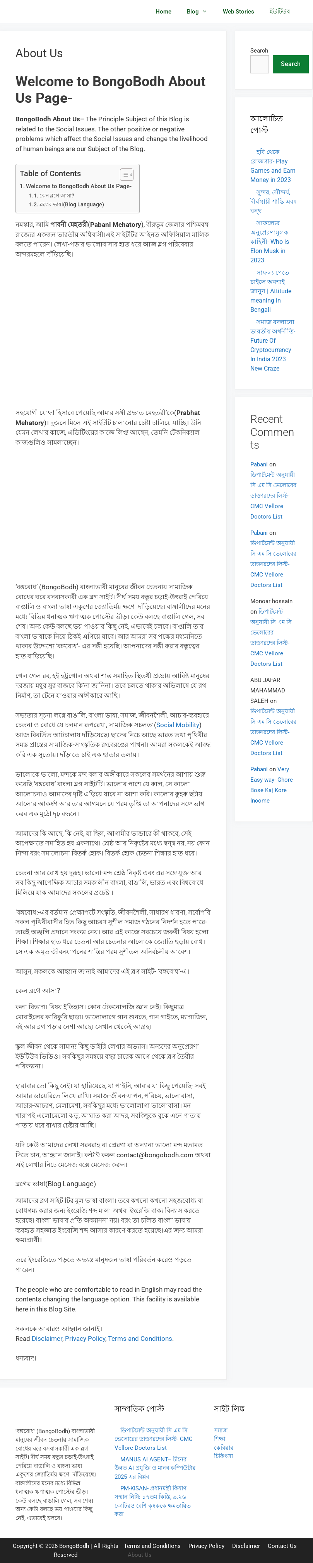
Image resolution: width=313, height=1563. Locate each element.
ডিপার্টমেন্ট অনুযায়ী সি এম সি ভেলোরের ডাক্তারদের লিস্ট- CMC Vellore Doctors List (273, 495)
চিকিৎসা (223, 1456)
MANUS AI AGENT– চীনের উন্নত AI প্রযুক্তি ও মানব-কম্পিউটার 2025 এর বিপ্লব (155, 1468)
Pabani (259, 464)
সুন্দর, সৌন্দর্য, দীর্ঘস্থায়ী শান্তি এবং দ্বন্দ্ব (273, 201)
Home (163, 11)
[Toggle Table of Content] (123, 174)
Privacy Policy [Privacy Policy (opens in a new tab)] (85, 1338)
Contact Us (282, 1546)
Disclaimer (246, 1546)
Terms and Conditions (152, 1546)
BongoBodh (74, 1546)
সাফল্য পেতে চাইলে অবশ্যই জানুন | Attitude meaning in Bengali (270, 291)
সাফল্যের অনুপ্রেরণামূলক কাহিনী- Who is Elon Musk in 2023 (269, 241)
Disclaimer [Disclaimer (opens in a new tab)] (47, 1338)
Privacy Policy (206, 1546)
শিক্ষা (219, 1438)
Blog (201, 11)
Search (259, 50)
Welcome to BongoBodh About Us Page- (79, 186)
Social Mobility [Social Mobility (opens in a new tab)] (177, 725)
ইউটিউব (280, 11)
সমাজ (220, 1430)
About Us (140, 1554)
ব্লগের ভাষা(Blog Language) (71, 204)
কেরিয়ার (223, 1447)
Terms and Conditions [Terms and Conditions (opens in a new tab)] (140, 1338)
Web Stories (238, 11)
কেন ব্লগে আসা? (56, 195)
